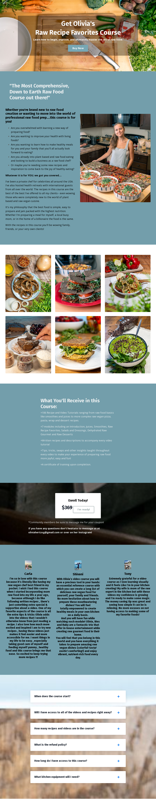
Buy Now (78, 48)
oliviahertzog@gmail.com (44, 533)
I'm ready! (83, 510)
